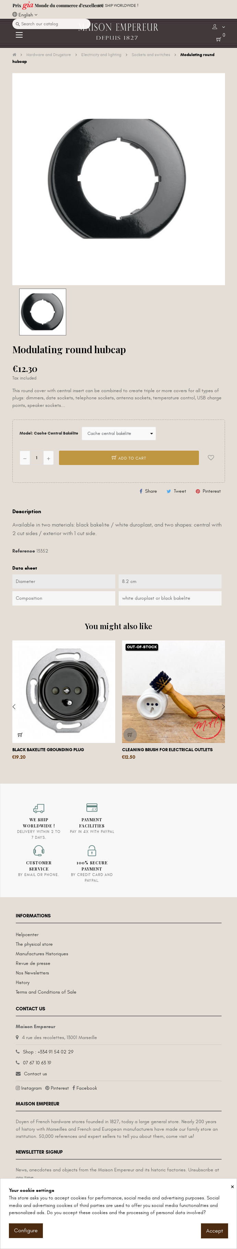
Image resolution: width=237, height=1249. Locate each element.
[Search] (51, 24)
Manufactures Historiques (42, 954)
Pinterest (212, 491)
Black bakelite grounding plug (48, 750)
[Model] (119, 433)
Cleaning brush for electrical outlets (167, 750)
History (22, 982)
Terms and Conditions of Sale (46, 992)
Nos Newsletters (32, 973)
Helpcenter (27, 935)
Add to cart (129, 458)
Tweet (180, 491)
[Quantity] (36, 458)
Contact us (35, 1074)
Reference (23, 551)
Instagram (31, 1088)
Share (151, 491)
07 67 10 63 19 (37, 1063)
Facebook (86, 1088)
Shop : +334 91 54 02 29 (48, 1052)
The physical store (34, 944)
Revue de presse (33, 963)
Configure (26, 1230)
